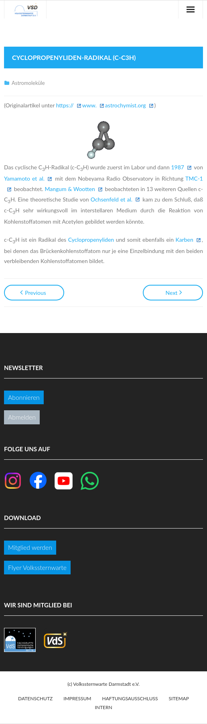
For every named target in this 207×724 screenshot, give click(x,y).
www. (89, 105)
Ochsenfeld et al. (111, 199)
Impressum (77, 698)
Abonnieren (24, 397)
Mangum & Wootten (70, 188)
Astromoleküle (28, 83)
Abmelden (22, 417)
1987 (177, 167)
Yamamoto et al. (24, 178)
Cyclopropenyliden (91, 239)
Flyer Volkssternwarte (37, 567)
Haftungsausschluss (130, 698)
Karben (184, 239)
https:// (65, 105)
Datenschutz (35, 698)
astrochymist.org (125, 105)
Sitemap (179, 698)
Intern (103, 707)
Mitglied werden (30, 547)
